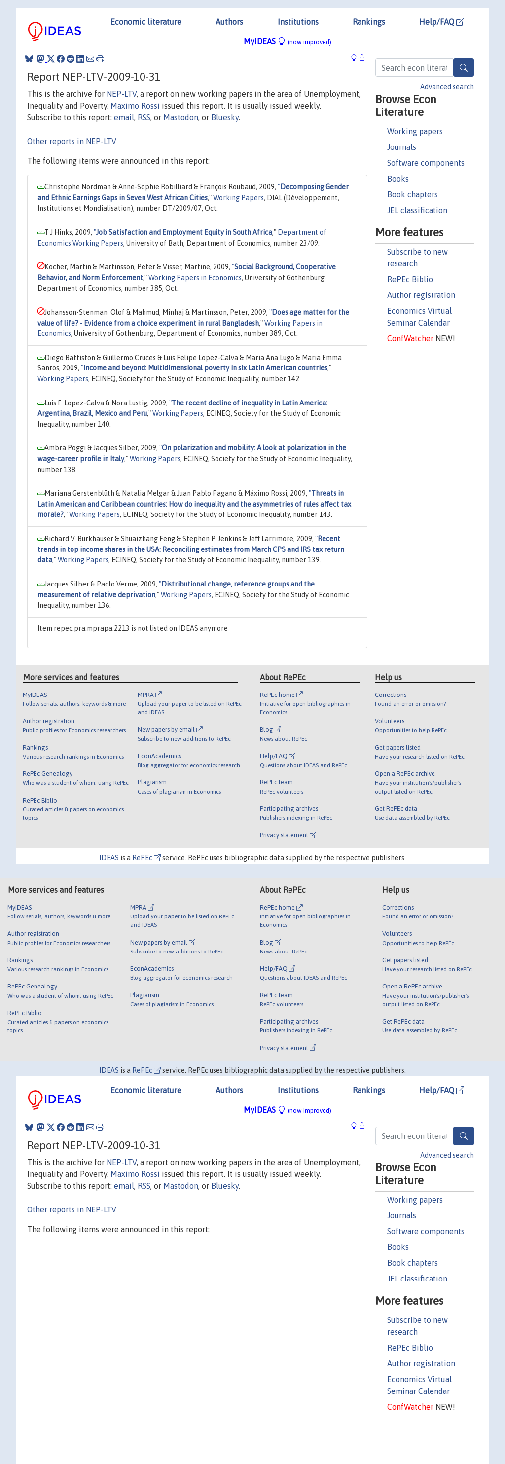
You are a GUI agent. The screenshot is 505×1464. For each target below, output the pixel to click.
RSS (144, 117)
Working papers (415, 131)
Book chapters (412, 194)
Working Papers (238, 198)
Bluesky (225, 117)
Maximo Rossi (135, 105)
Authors (229, 21)
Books (398, 178)
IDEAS (109, 858)
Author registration (421, 295)
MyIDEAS (287, 41)
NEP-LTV (122, 93)
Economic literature (145, 21)
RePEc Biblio (410, 279)
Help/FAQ (441, 21)
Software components (426, 162)
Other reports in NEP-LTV (71, 141)
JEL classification (417, 210)
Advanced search (447, 87)
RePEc (146, 858)
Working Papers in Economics (195, 278)
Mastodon (180, 117)
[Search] (463, 67)
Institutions (298, 21)
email (124, 117)
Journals (401, 147)
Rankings (369, 21)
